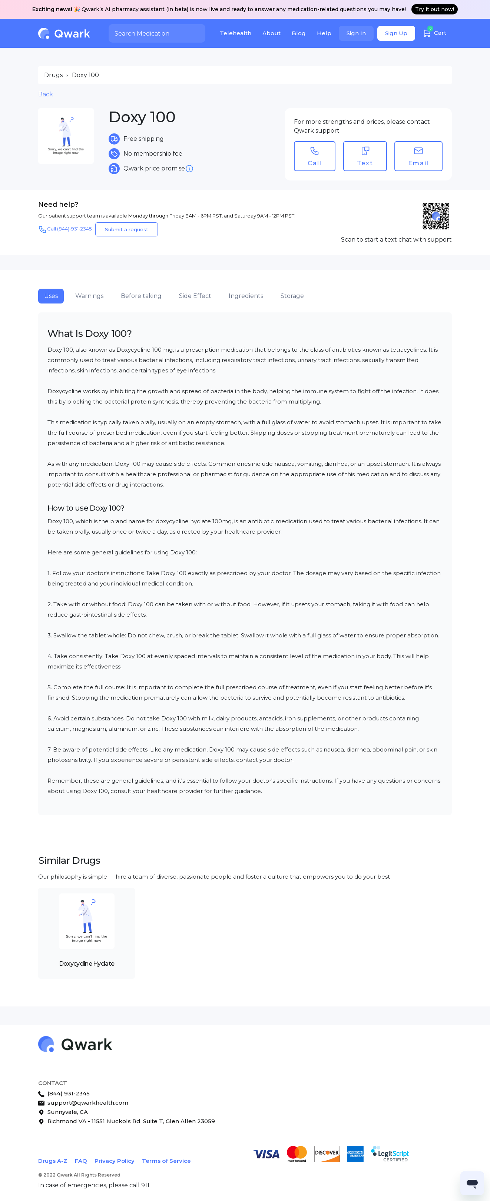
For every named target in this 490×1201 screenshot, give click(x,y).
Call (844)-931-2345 (65, 229)
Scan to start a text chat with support (396, 239)
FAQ (81, 1160)
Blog (299, 33)
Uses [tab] (51, 295)
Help (324, 33)
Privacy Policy (115, 1160)
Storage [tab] (292, 295)
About (271, 33)
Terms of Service (166, 1160)
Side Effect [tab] (195, 295)
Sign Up (396, 33)
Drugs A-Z (52, 1160)
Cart (434, 32)
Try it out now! (434, 9)
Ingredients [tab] (246, 295)
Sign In (356, 33)
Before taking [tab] (141, 295)
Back (45, 94)
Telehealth (235, 33)
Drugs (53, 75)
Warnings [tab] (89, 295)
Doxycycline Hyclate (86, 963)
